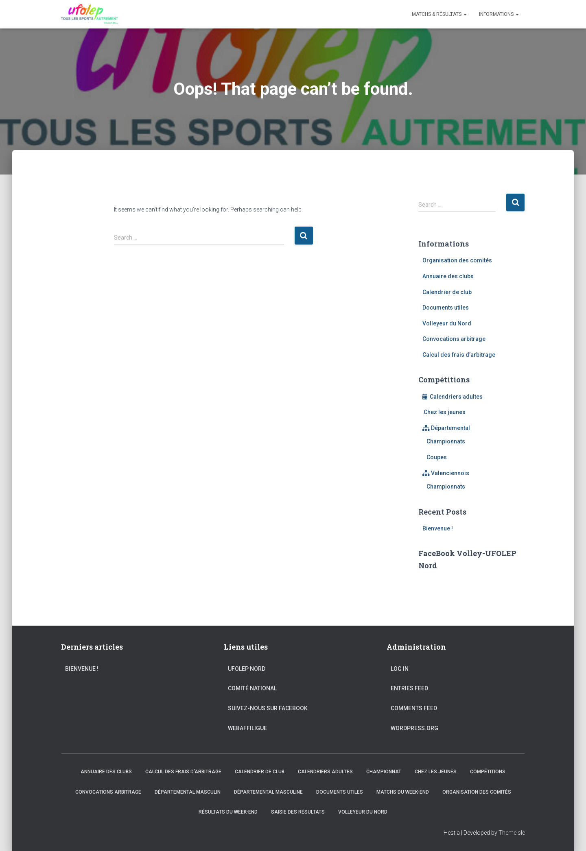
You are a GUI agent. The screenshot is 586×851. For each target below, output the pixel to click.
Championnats (445, 441)
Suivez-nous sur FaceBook (268, 708)
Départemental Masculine (268, 792)
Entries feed (409, 688)
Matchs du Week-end (402, 792)
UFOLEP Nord (246, 669)
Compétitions (487, 772)
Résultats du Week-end (228, 812)
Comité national (252, 688)
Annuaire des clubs (448, 276)
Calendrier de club (447, 292)
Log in (400, 669)
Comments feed (414, 708)
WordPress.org (414, 728)
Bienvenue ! (437, 528)
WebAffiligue (247, 728)
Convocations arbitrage (453, 339)
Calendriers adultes (452, 396)
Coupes (436, 457)
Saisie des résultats (298, 812)
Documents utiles (445, 307)
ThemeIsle (512, 832)
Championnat (383, 772)
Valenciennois (445, 473)
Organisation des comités (457, 260)
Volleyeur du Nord (446, 323)
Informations (499, 14)
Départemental (446, 428)
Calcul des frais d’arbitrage (458, 354)
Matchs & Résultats (439, 14)
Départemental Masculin (188, 792)
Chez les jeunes (444, 412)
